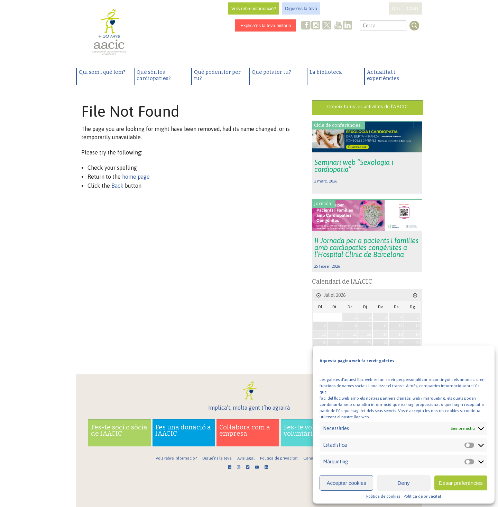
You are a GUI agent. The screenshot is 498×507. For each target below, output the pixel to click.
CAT (396, 8)
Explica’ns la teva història (265, 25)
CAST (413, 8)
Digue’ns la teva (301, 8)
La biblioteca (326, 72)
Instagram (316, 26)
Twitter (327, 26)
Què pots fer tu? (271, 72)
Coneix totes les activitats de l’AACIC (367, 106)
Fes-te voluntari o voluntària (311, 430)
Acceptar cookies (346, 483)
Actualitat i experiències (383, 75)
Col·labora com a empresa (244, 430)
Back (117, 186)
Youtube (338, 26)
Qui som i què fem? (102, 72)
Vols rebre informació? (253, 8)
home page (136, 177)
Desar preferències (461, 483)
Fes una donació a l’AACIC (183, 430)
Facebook (306, 26)
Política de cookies (383, 496)
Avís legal (246, 458)
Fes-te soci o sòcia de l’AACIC (119, 430)
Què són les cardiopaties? (154, 75)
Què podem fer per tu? (217, 75)
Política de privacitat (422, 496)
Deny (403, 483)
